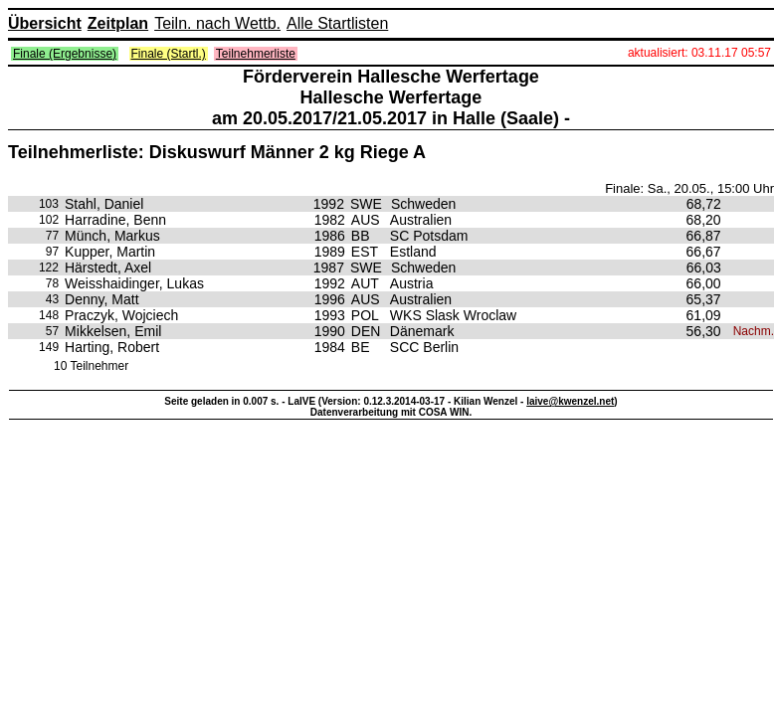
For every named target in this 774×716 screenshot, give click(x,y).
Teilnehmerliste (255, 54)
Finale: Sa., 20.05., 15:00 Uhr (689, 188)
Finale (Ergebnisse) (64, 54)
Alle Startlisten (337, 23)
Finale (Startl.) (168, 54)
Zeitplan (118, 23)
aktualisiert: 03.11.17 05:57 (699, 53)
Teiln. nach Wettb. (217, 23)
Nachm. (753, 331)
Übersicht (45, 23)
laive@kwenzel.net (570, 401)
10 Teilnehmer (91, 366)
